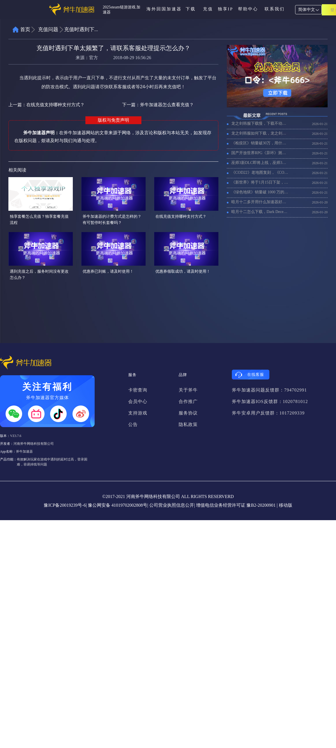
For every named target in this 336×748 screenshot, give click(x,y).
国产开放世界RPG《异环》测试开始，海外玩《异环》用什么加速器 (260, 153)
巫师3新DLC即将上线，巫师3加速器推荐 (260, 163)
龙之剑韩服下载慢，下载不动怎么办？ (260, 123)
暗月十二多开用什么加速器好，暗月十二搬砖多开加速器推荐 (260, 202)
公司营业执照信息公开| (172, 505)
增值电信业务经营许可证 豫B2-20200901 (236, 505)
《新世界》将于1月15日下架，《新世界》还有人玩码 (260, 182)
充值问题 (48, 29)
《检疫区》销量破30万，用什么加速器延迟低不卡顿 (260, 143)
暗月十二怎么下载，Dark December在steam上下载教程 (260, 212)
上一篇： (46, 104)
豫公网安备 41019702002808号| (118, 505)
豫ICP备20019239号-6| (65, 505)
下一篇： (158, 104)
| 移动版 (284, 505)
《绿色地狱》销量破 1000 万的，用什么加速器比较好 (260, 192)
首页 (25, 29)
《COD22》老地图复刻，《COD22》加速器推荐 (260, 172)
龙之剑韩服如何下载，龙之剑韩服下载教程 (260, 133)
